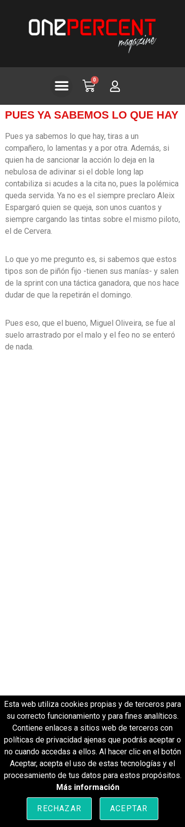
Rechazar (59, 808)
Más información (87, 787)
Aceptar (129, 808)
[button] (61, 86)
